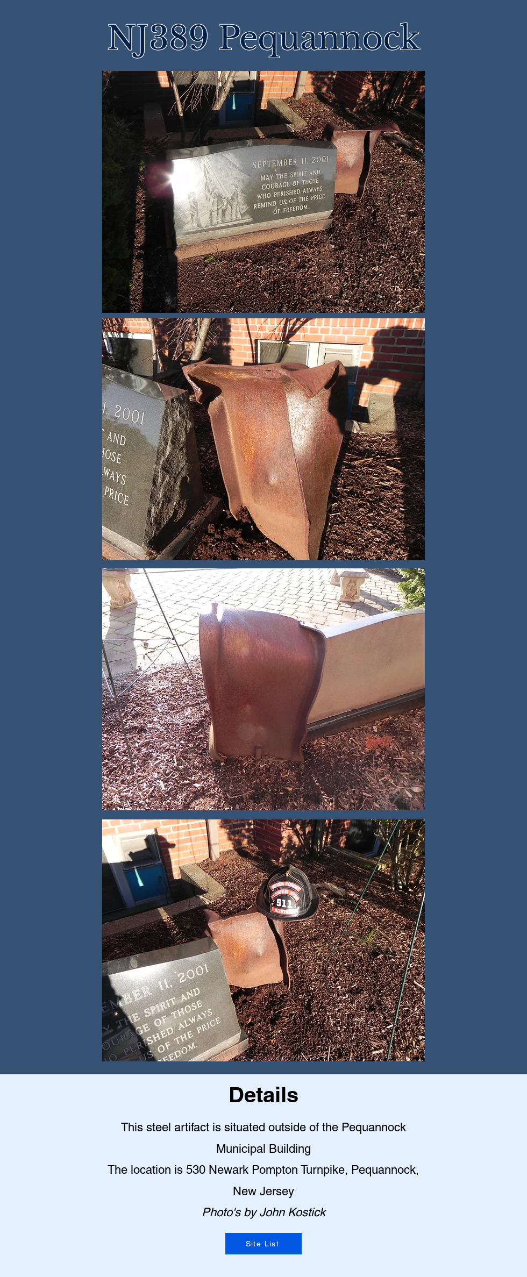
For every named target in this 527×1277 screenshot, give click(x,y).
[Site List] (263, 1243)
